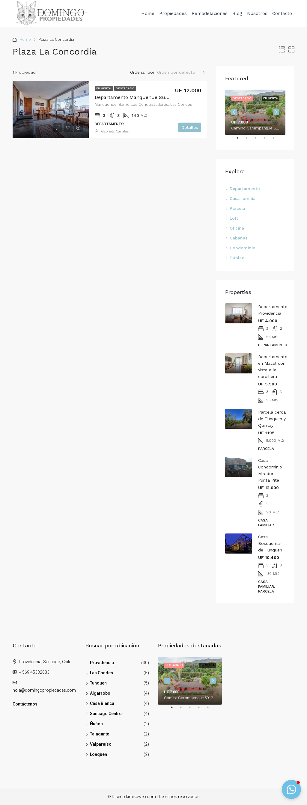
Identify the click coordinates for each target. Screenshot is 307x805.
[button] (291, 789)
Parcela (237, 208)
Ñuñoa (96, 723)
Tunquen (98, 683)
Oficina (237, 228)
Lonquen (98, 754)
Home (147, 13)
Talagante (99, 734)
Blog (237, 13)
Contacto (282, 13)
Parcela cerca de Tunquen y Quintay (272, 419)
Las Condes (101, 672)
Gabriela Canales (115, 131)
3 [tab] (258, 140)
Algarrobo (100, 693)
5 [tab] (276, 140)
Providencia (102, 662)
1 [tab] (240, 140)
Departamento (245, 188)
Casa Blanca (102, 703)
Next (276, 112)
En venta (104, 88)
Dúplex (237, 257)
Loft (234, 218)
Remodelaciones (210, 13)
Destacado (125, 88)
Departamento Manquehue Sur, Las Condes (145, 97)
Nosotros (257, 13)
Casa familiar (243, 198)
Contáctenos (25, 704)
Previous (234, 112)
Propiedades (173, 13)
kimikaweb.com (141, 796)
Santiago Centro (106, 713)
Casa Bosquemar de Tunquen (270, 543)
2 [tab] (249, 140)
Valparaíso (101, 744)
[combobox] (181, 72)
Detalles (189, 127)
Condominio (242, 247)
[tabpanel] (255, 112)
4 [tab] (267, 140)
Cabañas (238, 238)
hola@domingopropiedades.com (44, 690)
